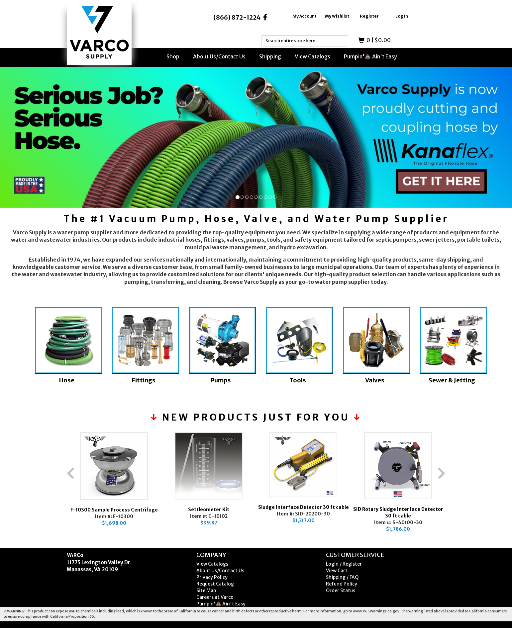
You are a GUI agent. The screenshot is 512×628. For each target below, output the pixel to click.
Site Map (206, 590)
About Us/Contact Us (219, 56)
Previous (56, 487)
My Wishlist (337, 16)
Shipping (270, 56)
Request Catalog (215, 584)
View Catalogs (312, 56)
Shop (172, 56)
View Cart (337, 571)
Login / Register (344, 564)
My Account (304, 16)
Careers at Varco (215, 597)
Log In (401, 16)
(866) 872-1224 (236, 17)
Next (455, 487)
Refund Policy (341, 584)
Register (369, 16)
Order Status (340, 590)
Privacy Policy (212, 577)
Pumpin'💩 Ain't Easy (370, 56)
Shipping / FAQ (342, 577)
